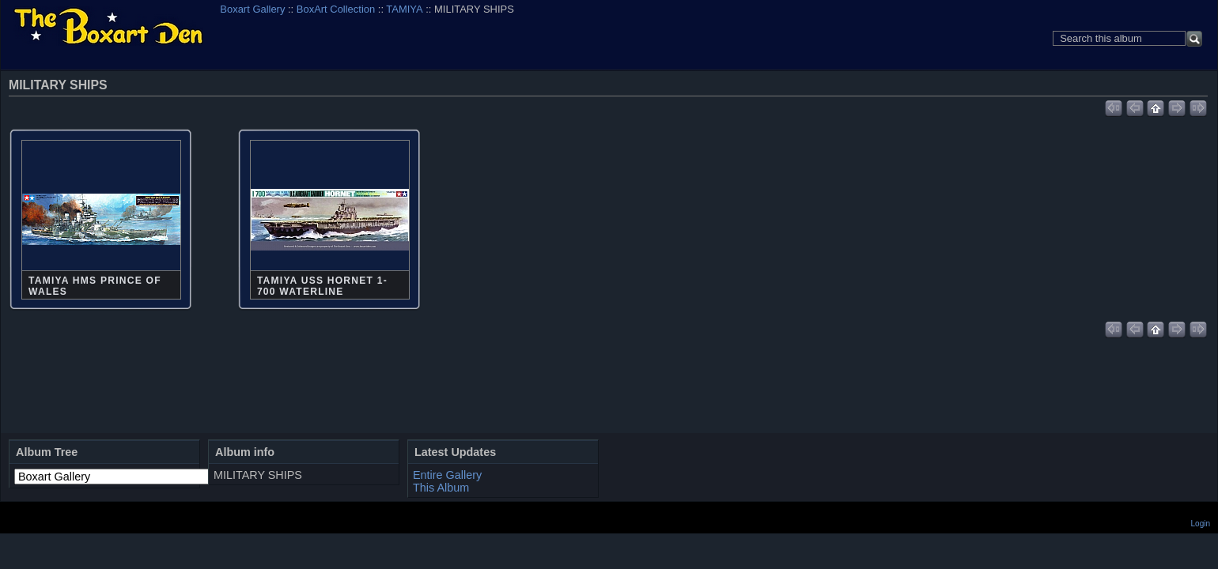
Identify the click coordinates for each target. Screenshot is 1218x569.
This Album (441, 487)
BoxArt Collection (336, 9)
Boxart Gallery (252, 9)
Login (1200, 523)
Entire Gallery (447, 475)
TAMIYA (404, 9)
